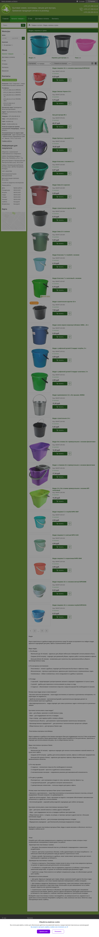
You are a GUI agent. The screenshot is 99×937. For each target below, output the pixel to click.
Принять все (44, 931)
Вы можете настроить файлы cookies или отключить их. (49, 927)
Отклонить (58, 931)
